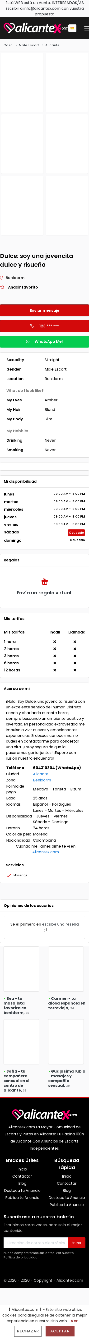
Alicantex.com (45, 852)
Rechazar (28, 1331)
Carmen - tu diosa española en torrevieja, (66, 1003)
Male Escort (29, 45)
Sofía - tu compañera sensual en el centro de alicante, (16, 1081)
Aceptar (60, 1331)
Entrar (76, 1242)
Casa (8, 45)
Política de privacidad (20, 1257)
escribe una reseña (60, 924)
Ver (74, 1321)
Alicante (52, 45)
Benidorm (42, 780)
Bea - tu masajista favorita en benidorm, (16, 1005)
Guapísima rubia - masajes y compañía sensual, (66, 1078)
